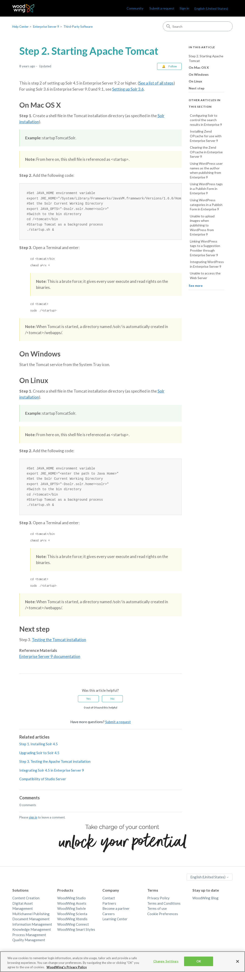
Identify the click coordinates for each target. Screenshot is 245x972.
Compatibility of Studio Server (42, 782)
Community (135, 8)
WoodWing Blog (205, 902)
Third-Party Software (78, 26)
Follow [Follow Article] (172, 66)
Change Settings (165, 963)
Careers (108, 917)
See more (196, 285)
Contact (108, 902)
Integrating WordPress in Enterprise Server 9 (207, 264)
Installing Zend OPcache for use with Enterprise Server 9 (206, 135)
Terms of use (157, 912)
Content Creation (26, 902)
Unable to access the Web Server (205, 275)
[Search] (197, 26)
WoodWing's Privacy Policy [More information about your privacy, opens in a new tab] (67, 969)
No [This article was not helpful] (112, 702)
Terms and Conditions (164, 907)
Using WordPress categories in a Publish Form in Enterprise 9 (206, 204)
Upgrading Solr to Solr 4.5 (39, 756)
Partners (109, 907)
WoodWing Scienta (72, 917)
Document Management (31, 923)
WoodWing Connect (73, 928)
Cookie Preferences (162, 917)
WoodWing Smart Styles (76, 933)
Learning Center (115, 923)
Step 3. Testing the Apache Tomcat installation (55, 765)
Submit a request (161, 8)
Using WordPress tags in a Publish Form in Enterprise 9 (206, 188)
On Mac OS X (199, 67)
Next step (196, 88)
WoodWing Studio (71, 902)
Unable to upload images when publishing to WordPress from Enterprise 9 (202, 225)
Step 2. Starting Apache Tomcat (206, 58)
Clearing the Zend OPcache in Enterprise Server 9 (206, 151)
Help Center (20, 26)
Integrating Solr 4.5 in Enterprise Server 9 (51, 774)
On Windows (199, 74)
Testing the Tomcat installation (59, 643)
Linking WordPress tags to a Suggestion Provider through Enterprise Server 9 (205, 248)
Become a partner (116, 912)
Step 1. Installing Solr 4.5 (38, 748)
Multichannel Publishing (31, 917)
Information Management (32, 928)
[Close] (237, 963)
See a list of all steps (156, 83)
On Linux (195, 81)
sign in (33, 821)
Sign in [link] (184, 8)
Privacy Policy (158, 902)
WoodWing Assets (71, 907)
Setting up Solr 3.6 (128, 89)
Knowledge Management (31, 933)
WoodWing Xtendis (72, 923)
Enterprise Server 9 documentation (49, 660)
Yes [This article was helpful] (88, 702)
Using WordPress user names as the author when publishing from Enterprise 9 (206, 170)
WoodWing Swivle (71, 912)
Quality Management (28, 943)
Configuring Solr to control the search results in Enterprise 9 (206, 120)
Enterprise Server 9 (46, 26)
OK (198, 963)
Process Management (29, 938)
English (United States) (211, 8)
